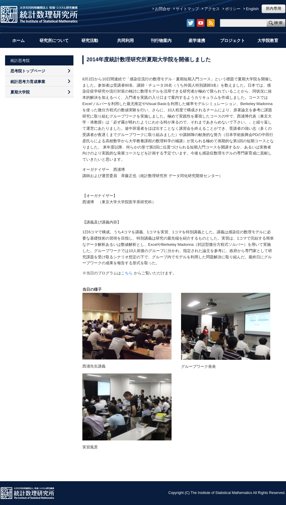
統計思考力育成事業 (27, 81)
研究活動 (89, 40)
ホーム (18, 40)
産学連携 (196, 40)
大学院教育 (267, 40)
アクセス (212, 9)
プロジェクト (232, 40)
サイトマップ (187, 9)
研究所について (54, 40)
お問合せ (162, 9)
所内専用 (273, 8)
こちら (127, 273)
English (252, 9)
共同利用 (125, 40)
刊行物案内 (161, 40)
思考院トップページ (27, 71)
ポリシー (233, 9)
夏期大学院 (20, 92)
